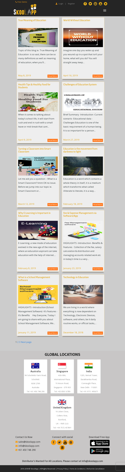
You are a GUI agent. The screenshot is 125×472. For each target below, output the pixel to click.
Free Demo (21, 2)
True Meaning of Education (32, 20)
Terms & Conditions (77, 469)
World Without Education (76, 20)
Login (59, 3)
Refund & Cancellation (95, 469)
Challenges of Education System (80, 84)
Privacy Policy (62, 469)
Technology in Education (76, 277)
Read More (52, 76)
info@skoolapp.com (27, 445)
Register (71, 3)
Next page (26, 342)
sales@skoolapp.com (27, 441)
